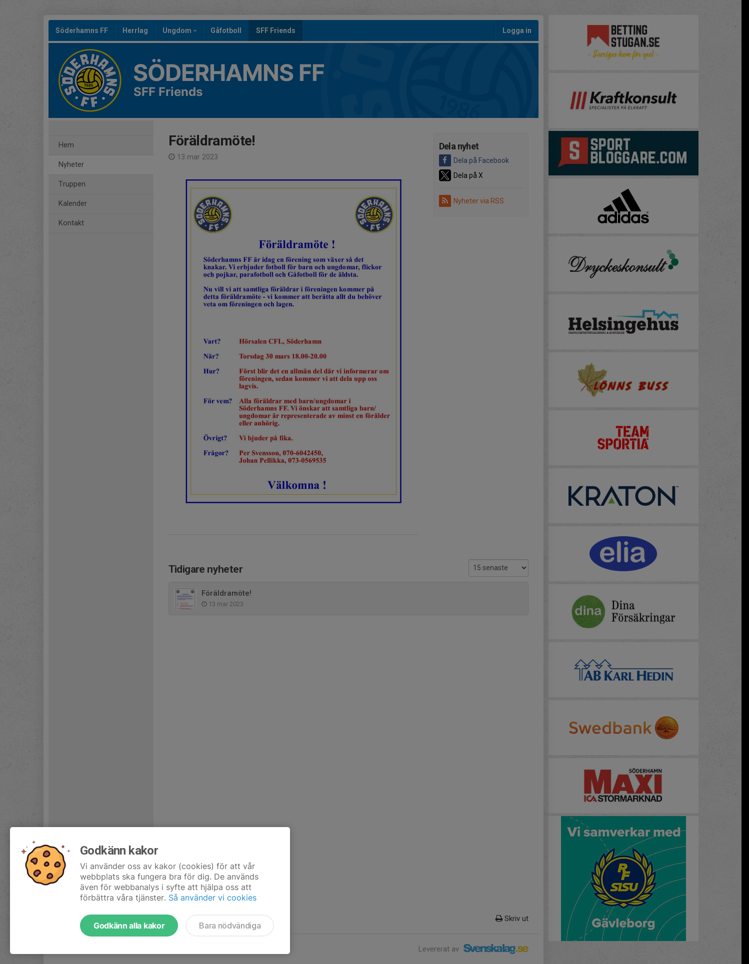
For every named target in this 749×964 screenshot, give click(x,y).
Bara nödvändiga (229, 926)
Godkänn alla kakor (129, 926)
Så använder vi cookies (212, 898)
